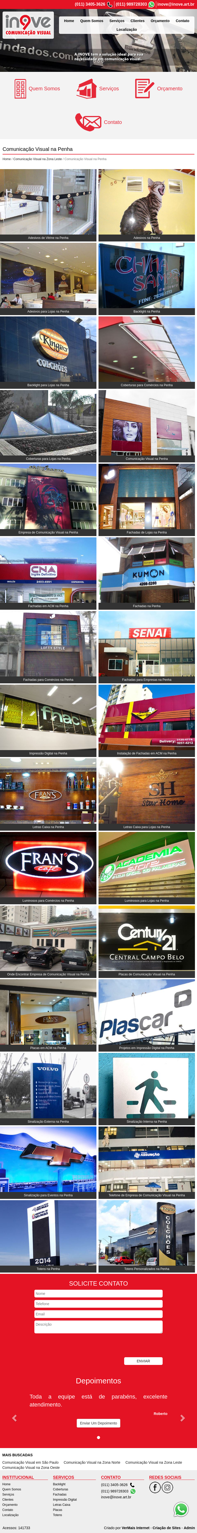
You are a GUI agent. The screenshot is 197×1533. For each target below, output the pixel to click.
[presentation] (73, 1346)
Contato (7, 1510)
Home (7, 159)
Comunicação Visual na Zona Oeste (31, 1468)
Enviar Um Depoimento (98, 1423)
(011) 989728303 (131, 4)
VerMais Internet (135, 1528)
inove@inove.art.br (175, 4)
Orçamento (9, 1505)
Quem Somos (11, 1489)
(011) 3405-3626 (90, 4)
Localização (10, 1515)
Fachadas (60, 1494)
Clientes (7, 1499)
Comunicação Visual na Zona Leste (37, 159)
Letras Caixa (61, 1505)
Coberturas (60, 1489)
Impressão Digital (65, 1499)
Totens (57, 1515)
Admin (189, 1528)
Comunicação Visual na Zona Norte (92, 1462)
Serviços (8, 1494)
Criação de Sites (167, 1528)
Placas (57, 1510)
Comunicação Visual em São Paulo (30, 1462)
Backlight (59, 1484)
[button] (14, 36)
